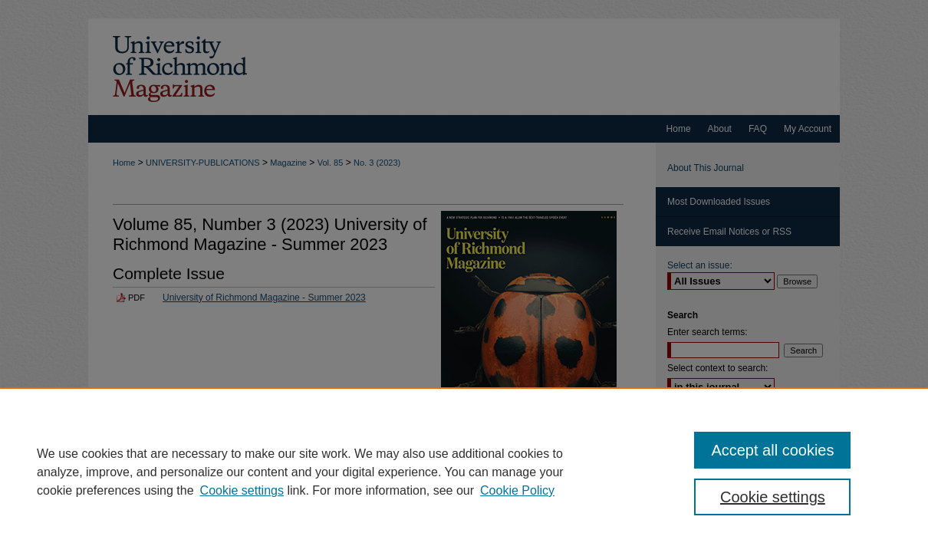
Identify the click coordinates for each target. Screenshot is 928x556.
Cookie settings (242, 490)
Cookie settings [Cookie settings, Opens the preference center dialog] (772, 497)
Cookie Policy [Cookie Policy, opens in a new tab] (517, 490)
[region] (464, 471)
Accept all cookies (772, 450)
